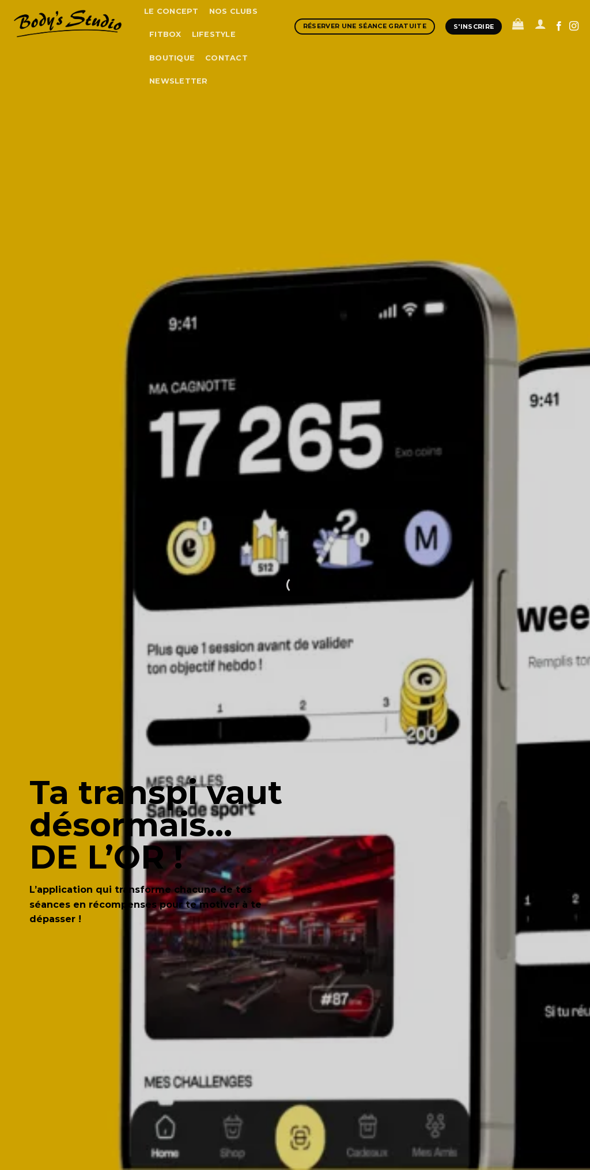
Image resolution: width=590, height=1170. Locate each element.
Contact (226, 58)
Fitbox (165, 34)
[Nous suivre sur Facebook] (558, 26)
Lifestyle (214, 34)
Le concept (171, 11)
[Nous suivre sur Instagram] (573, 26)
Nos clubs (233, 11)
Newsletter (178, 81)
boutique (172, 58)
